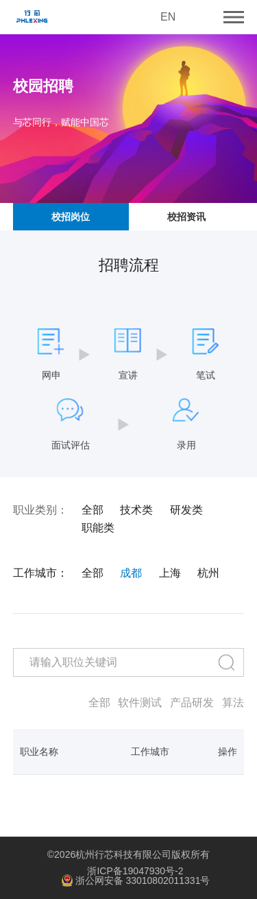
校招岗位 (70, 216)
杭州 (208, 573)
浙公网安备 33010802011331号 (135, 881)
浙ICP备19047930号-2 (135, 871)
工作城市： (40, 573)
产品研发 (192, 702)
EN (167, 17)
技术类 (136, 510)
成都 (131, 573)
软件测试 (140, 702)
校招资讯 (186, 216)
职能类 (98, 528)
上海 (170, 573)
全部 (92, 510)
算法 (233, 702)
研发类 (186, 510)
